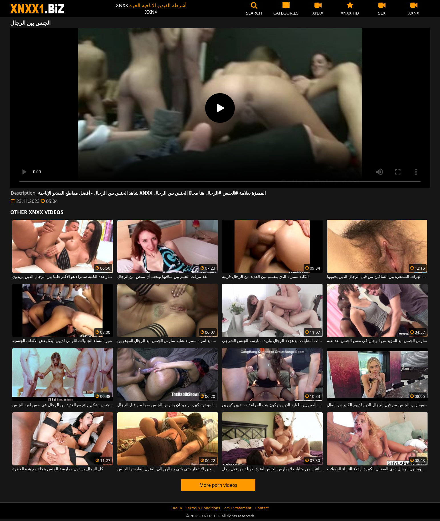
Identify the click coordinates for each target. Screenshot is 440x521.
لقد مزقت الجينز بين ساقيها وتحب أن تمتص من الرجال (162, 276)
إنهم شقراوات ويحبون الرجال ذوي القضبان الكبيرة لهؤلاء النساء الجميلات (377, 469)
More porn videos (218, 485)
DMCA (176, 507)
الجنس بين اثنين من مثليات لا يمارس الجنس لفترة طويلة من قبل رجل (272, 469)
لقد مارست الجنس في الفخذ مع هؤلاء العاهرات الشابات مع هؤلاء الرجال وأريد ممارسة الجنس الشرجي (272, 341)
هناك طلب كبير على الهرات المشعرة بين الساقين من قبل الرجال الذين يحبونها (377, 276)
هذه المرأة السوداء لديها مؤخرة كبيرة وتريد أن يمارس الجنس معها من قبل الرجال (167, 405)
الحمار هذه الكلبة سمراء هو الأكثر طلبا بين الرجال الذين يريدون (62, 276)
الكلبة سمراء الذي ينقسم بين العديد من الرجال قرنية (265, 276)
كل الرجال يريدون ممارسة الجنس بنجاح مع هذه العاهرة (57, 469)
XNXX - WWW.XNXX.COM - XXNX (37, 9)
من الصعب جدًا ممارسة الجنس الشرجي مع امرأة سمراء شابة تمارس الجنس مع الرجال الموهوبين (167, 341)
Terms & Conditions (203, 507)
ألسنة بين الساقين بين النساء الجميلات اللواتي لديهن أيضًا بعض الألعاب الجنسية (62, 341)
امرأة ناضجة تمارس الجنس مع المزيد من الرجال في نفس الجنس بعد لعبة (377, 341)
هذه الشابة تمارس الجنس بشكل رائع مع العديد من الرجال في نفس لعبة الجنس (62, 405)
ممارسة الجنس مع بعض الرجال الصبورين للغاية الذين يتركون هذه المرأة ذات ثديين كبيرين (272, 405)
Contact (262, 507)
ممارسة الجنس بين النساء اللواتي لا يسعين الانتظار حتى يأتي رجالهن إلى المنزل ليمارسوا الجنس (167, 469)
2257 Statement (237, 507)
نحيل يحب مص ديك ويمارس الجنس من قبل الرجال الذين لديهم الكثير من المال (377, 405)
